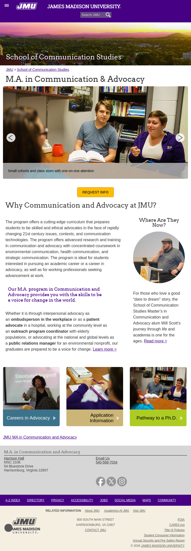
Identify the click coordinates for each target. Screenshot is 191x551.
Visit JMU (139, 510)
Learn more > (105, 349)
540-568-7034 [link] (106, 462)
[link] (100, 485)
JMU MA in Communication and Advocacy (40, 437)
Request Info (95, 192)
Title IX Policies (174, 530)
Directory (35, 500)
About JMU (92, 510)
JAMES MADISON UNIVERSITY (163, 546)
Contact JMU (95, 530)
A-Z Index (12, 500)
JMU (9, 70)
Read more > (155, 341)
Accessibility (82, 500)
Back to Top (8, 528)
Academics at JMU (116, 510)
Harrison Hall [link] (14, 458)
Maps (147, 500)
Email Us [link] (103, 458)
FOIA (181, 519)
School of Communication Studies (43, 70)
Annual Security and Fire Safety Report (159, 540)
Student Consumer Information (164, 535)
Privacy (57, 500)
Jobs (104, 500)
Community (167, 500)
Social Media (125, 500)
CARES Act (177, 525)
